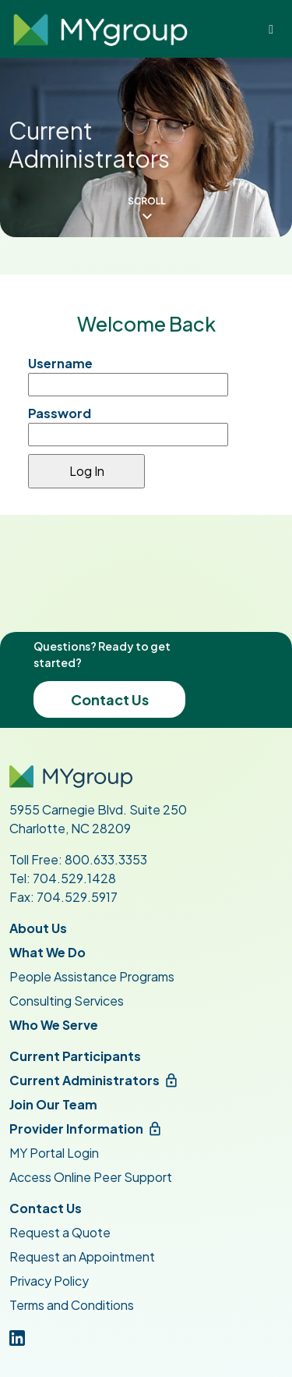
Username (60, 363)
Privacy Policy (49, 1280)
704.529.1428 (74, 878)
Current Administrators (84, 1080)
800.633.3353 (106, 859)
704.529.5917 (77, 897)
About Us (38, 928)
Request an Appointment (82, 1256)
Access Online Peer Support (90, 1177)
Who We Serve (53, 1025)
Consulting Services (66, 1000)
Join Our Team (53, 1104)
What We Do (47, 952)
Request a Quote (60, 1232)
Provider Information (76, 1128)
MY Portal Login (54, 1153)
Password (59, 413)
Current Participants (75, 1056)
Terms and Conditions (71, 1305)
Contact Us (110, 699)
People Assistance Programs (91, 976)
